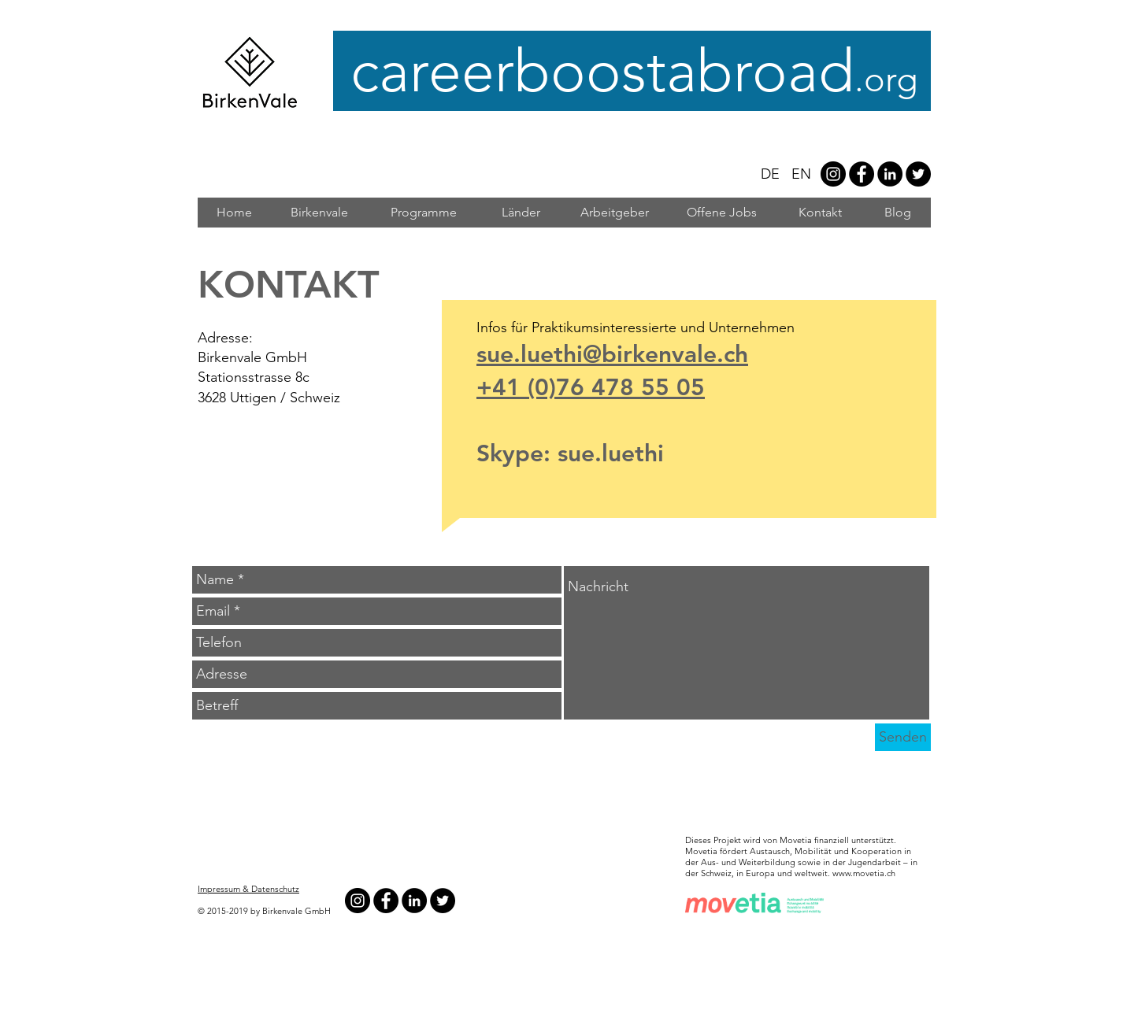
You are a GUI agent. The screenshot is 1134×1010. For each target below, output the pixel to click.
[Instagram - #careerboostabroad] (833, 174)
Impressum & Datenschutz (248, 888)
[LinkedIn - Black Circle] (889, 174)
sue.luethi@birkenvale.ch (612, 354)
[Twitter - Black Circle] (918, 174)
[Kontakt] (820, 213)
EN (801, 174)
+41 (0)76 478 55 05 (590, 387)
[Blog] (898, 213)
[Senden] (903, 737)
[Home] (234, 213)
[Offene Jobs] (721, 213)
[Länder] (520, 213)
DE (770, 174)
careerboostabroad (639, 71)
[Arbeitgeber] (614, 213)
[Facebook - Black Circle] (861, 174)
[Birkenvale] (319, 213)
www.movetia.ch (863, 873)
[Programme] (423, 213)
